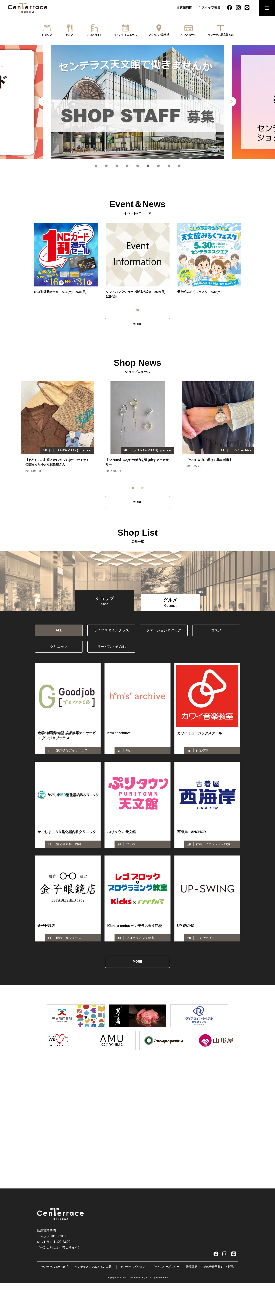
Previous (44, 101)
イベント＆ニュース (125, 34)
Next (231, 101)
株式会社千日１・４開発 (219, 1272)
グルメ (69, 34)
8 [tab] (169, 166)
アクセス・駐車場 (159, 34)
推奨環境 (191, 1272)
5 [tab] (137, 166)
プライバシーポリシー (165, 1272)
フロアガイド (94, 34)
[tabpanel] (137, 102)
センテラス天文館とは (221, 34)
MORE (137, 324)
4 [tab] (127, 166)
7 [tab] (158, 166)
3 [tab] (117, 166)
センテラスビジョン (132, 1272)
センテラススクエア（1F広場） (94, 1272)
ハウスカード (188, 34)
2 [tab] (106, 166)
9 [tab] (179, 166)
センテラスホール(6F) (54, 1272)
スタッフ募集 (211, 7)
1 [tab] (96, 166)
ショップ (47, 34)
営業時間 (186, 7)
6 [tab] (148, 166)
